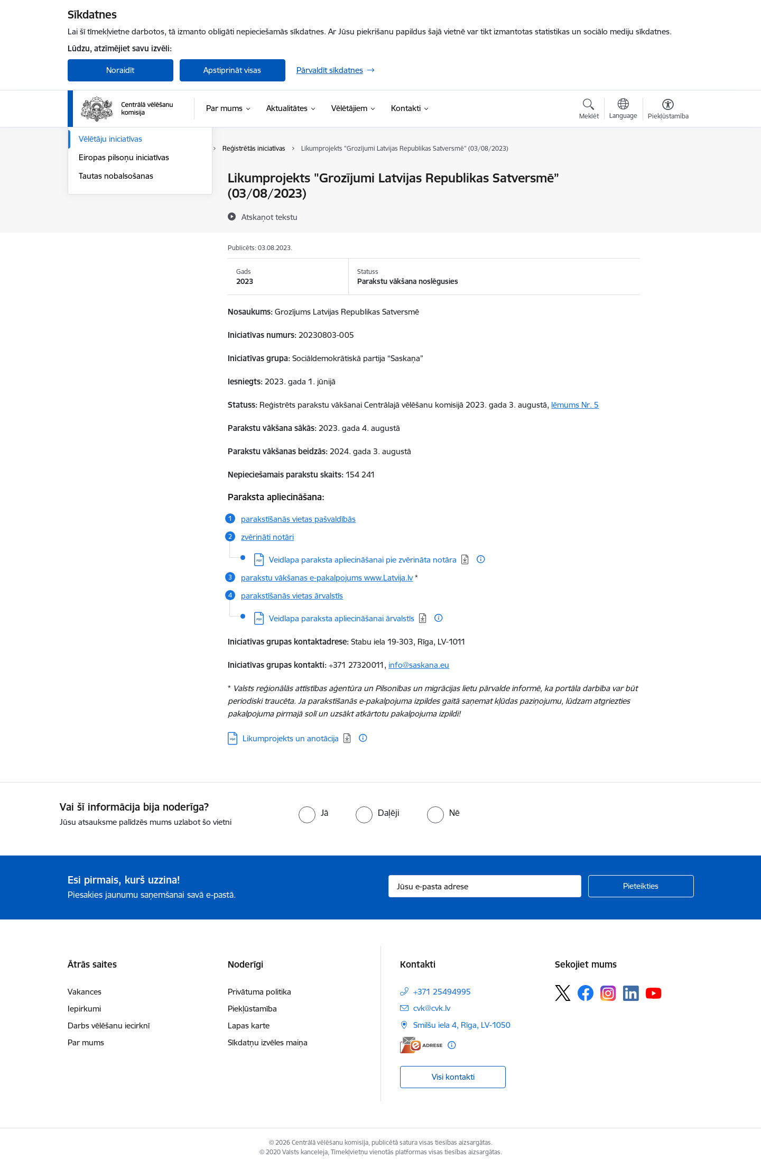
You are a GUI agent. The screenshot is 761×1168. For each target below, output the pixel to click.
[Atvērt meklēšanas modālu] (589, 110)
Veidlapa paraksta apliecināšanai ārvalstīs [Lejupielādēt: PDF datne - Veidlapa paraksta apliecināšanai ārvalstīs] (341, 618)
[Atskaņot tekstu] (270, 216)
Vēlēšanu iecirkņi (108, 178)
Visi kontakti (453, 1077)
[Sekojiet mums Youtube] (654, 992)
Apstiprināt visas (232, 70)
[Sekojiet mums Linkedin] (631, 993)
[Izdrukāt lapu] (667, 174)
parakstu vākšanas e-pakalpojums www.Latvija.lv (327, 578)
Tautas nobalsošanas (116, 289)
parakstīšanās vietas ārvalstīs (292, 596)
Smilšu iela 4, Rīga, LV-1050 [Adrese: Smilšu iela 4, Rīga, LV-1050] (462, 1025)
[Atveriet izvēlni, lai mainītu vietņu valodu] (623, 110)
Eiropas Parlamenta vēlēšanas (132, 234)
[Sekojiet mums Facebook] (585, 993)
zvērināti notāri (267, 537)
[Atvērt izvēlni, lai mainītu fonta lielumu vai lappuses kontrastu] (668, 110)
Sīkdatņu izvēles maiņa (268, 1042)
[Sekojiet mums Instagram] (608, 993)
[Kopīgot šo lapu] (667, 200)
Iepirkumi (84, 1009)
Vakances (84, 992)
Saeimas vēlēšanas (111, 197)
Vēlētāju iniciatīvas (110, 252)
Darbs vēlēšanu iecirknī (109, 1025)
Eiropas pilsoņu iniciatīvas (124, 270)
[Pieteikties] (641, 886)
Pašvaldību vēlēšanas (116, 215)
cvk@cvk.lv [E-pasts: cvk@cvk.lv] (431, 1008)
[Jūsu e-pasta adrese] (484, 886)
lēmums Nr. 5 (575, 405)
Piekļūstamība (252, 1009)
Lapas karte (249, 1025)
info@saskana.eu (418, 665)
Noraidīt (120, 70)
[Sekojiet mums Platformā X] (563, 993)
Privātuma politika (259, 992)
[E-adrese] (421, 1045)
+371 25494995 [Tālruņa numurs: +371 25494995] (442, 992)
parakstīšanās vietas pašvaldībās (298, 519)
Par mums (86, 1042)
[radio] (313, 812)
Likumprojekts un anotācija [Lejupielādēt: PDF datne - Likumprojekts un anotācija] (291, 738)
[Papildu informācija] (481, 559)
